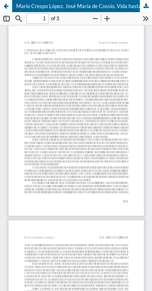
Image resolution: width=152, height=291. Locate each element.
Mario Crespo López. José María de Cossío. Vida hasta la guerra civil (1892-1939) (84, 6)
